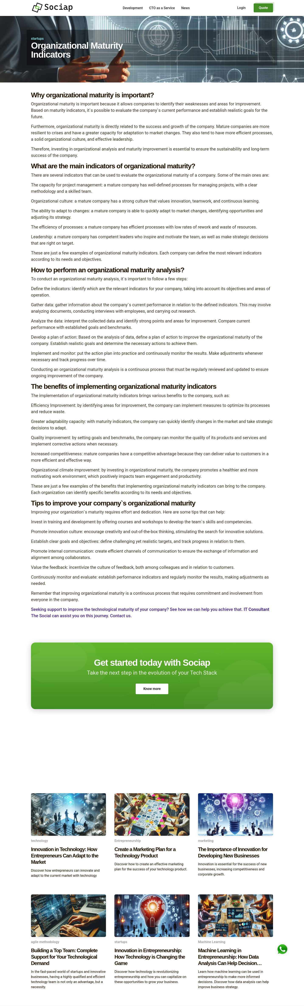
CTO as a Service (162, 8)
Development (133, 8)
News (185, 8)
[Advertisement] (152, 759)
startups (37, 39)
